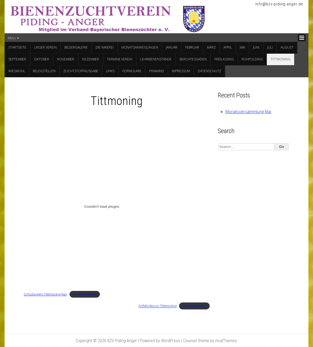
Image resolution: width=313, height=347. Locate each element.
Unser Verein (45, 47)
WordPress (170, 340)
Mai (242, 47)
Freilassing (224, 59)
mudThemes (226, 340)
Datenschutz (209, 71)
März (211, 47)
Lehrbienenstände (156, 59)
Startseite (17, 47)
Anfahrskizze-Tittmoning (158, 306)
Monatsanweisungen (139, 47)
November (65, 59)
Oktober (41, 59)
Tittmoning (280, 59)
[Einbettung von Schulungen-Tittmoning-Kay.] (102, 206)
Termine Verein (119, 59)
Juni (256, 47)
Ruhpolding (252, 59)
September (17, 59)
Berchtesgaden (193, 59)
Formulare (131, 71)
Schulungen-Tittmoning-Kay (45, 294)
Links (110, 71)
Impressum (181, 71)
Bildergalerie (76, 47)
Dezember (90, 59)
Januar (171, 47)
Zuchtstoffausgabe (80, 71)
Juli (270, 47)
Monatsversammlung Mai (248, 111)
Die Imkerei (105, 47)
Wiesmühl (16, 71)
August (287, 47)
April (228, 47)
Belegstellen (44, 71)
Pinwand (156, 71)
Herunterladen (85, 294)
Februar (192, 47)
